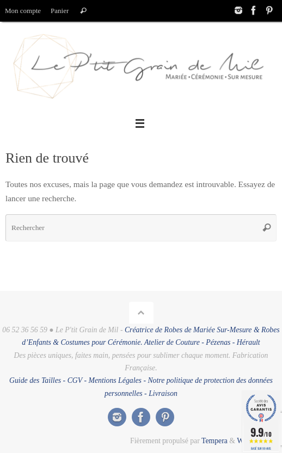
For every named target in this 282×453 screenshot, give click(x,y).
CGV (75, 380)
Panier (60, 11)
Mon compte (23, 11)
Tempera (214, 441)
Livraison (163, 393)
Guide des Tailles (35, 380)
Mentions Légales (115, 380)
